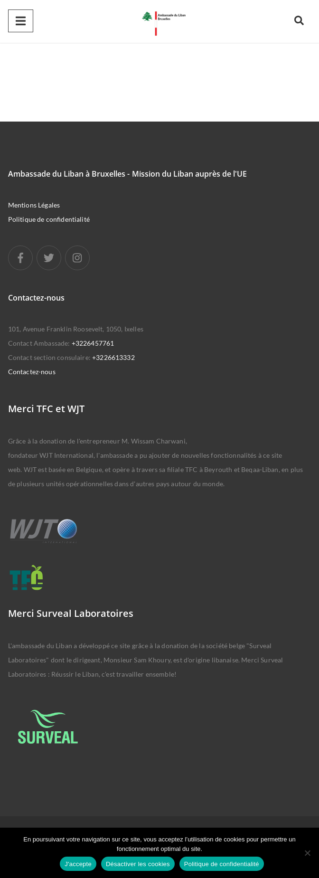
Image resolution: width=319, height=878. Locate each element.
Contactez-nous (32, 372)
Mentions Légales (34, 205)
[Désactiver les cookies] (307, 853)
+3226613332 (113, 357)
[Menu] (20, 20)
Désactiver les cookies (138, 864)
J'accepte (78, 864)
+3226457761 (93, 343)
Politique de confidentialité (49, 219)
